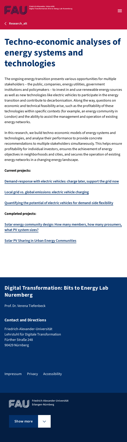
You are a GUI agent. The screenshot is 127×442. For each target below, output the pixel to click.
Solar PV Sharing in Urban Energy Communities (40, 240)
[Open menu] (120, 11)
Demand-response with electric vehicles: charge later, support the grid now (62, 181)
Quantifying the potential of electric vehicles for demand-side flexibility (59, 202)
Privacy (32, 373)
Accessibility (52, 373)
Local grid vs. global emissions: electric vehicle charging (47, 192)
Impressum (13, 373)
